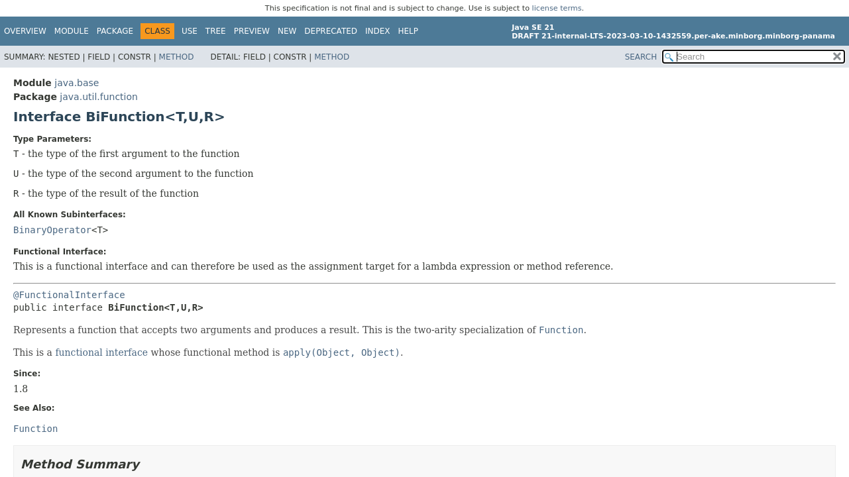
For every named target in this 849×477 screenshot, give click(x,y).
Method (176, 57)
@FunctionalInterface (69, 295)
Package (115, 31)
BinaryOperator (52, 230)
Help (408, 31)
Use (190, 31)
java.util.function (99, 96)
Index (377, 31)
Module (71, 31)
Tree (215, 31)
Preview (252, 31)
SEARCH (641, 57)
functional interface (101, 352)
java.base (76, 83)
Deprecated (330, 31)
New (287, 31)
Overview (25, 31)
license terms (557, 8)
